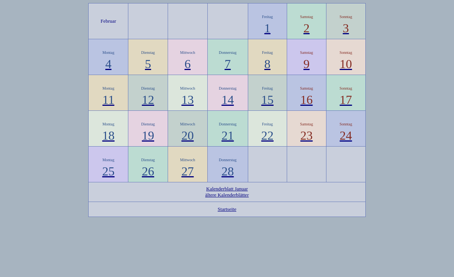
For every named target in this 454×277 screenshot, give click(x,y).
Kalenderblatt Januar (227, 189)
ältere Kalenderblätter (227, 195)
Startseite (227, 209)
